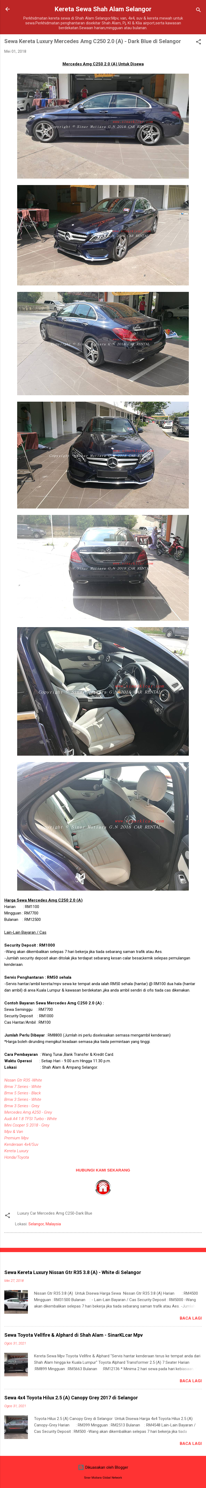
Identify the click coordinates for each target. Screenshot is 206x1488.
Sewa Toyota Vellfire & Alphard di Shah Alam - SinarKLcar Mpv (73, 1335)
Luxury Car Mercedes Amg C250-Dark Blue (54, 1213)
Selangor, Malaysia (44, 1224)
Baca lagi (191, 1318)
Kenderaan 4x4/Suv (21, 1144)
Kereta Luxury (16, 1150)
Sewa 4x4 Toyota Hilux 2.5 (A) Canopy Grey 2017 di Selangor (71, 1397)
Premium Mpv (16, 1138)
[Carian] (198, 11)
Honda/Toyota (16, 1157)
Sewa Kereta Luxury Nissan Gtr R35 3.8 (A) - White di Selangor (72, 1272)
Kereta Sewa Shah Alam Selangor (103, 9)
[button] (198, 43)
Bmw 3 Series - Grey (21, 1105)
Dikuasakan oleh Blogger (103, 1467)
